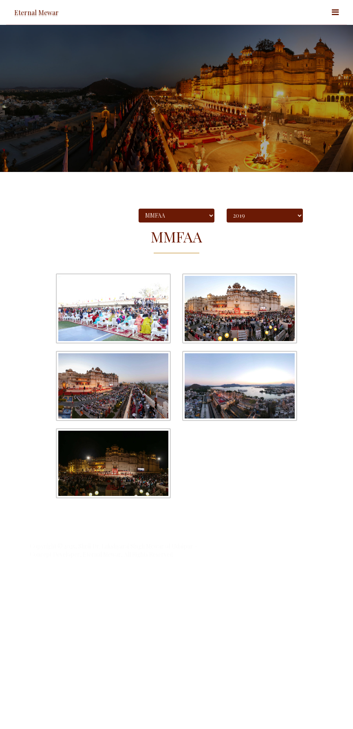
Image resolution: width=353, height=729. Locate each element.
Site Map (95, 607)
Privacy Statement (128, 607)
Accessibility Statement (56, 607)
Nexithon (206, 586)
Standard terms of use (54, 614)
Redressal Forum (171, 607)
